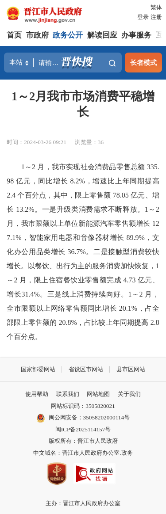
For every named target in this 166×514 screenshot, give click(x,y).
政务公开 (68, 35)
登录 (143, 17)
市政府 (37, 35)
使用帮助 (36, 394)
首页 (14, 35)
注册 (156, 17)
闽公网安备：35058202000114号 (83, 418)
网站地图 (98, 394)
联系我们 (67, 394)
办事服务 (136, 35)
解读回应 (102, 35)
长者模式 (143, 62)
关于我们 (129, 394)
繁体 (156, 7)
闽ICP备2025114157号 (83, 429)
